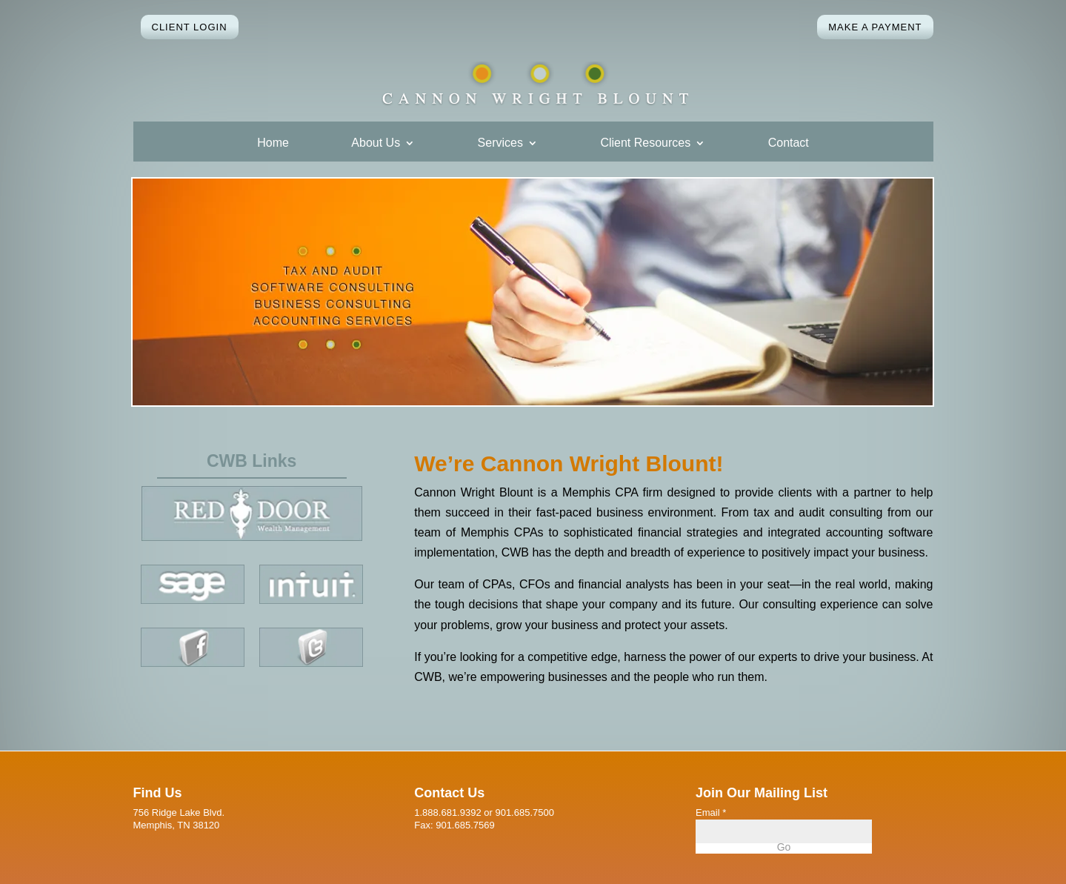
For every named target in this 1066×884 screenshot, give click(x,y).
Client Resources (645, 143)
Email (711, 812)
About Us (375, 143)
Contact (788, 143)
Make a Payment (875, 27)
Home (273, 143)
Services (500, 143)
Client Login (189, 27)
